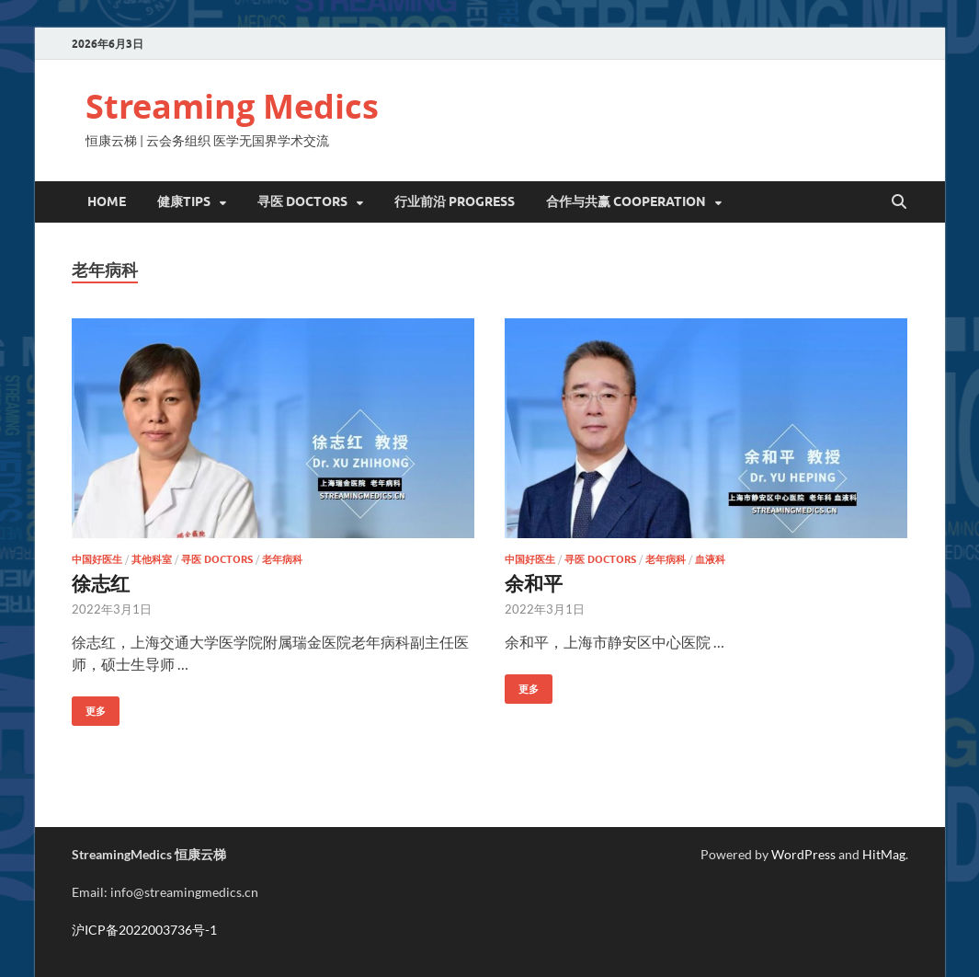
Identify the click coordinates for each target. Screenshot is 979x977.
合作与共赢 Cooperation (626, 201)
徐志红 (101, 582)
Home (106, 201)
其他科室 (151, 559)
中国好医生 (97, 559)
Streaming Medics (232, 106)
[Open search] (899, 202)
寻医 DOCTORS (302, 201)
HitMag (883, 854)
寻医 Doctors (217, 559)
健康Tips (184, 201)
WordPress (803, 854)
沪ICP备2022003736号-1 (144, 929)
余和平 (534, 582)
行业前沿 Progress (454, 201)
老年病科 (282, 559)
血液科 (710, 559)
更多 (89, 707)
